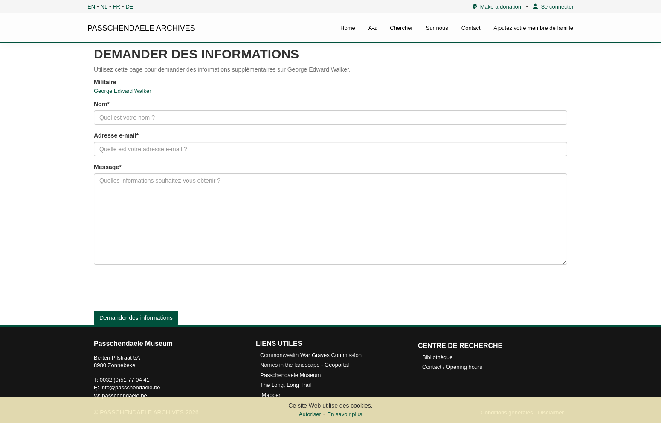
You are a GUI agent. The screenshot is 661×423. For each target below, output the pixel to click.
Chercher (401, 28)
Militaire (105, 82)
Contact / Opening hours (452, 367)
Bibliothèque (437, 357)
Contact (471, 28)
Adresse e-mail (115, 135)
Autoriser (310, 414)
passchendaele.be (124, 395)
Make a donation (497, 6)
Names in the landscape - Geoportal (304, 365)
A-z (372, 28)
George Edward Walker (122, 91)
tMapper (270, 395)
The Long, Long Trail (285, 385)
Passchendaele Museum (290, 375)
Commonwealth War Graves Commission (311, 355)
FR (116, 6)
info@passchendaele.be (130, 387)
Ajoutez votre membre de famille (533, 28)
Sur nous (437, 28)
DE (129, 6)
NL (104, 6)
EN (91, 6)
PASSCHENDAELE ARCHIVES (141, 28)
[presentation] (158, 287)
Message (106, 167)
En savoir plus (345, 414)
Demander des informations (136, 317)
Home (347, 28)
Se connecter (553, 6)
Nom (100, 104)
